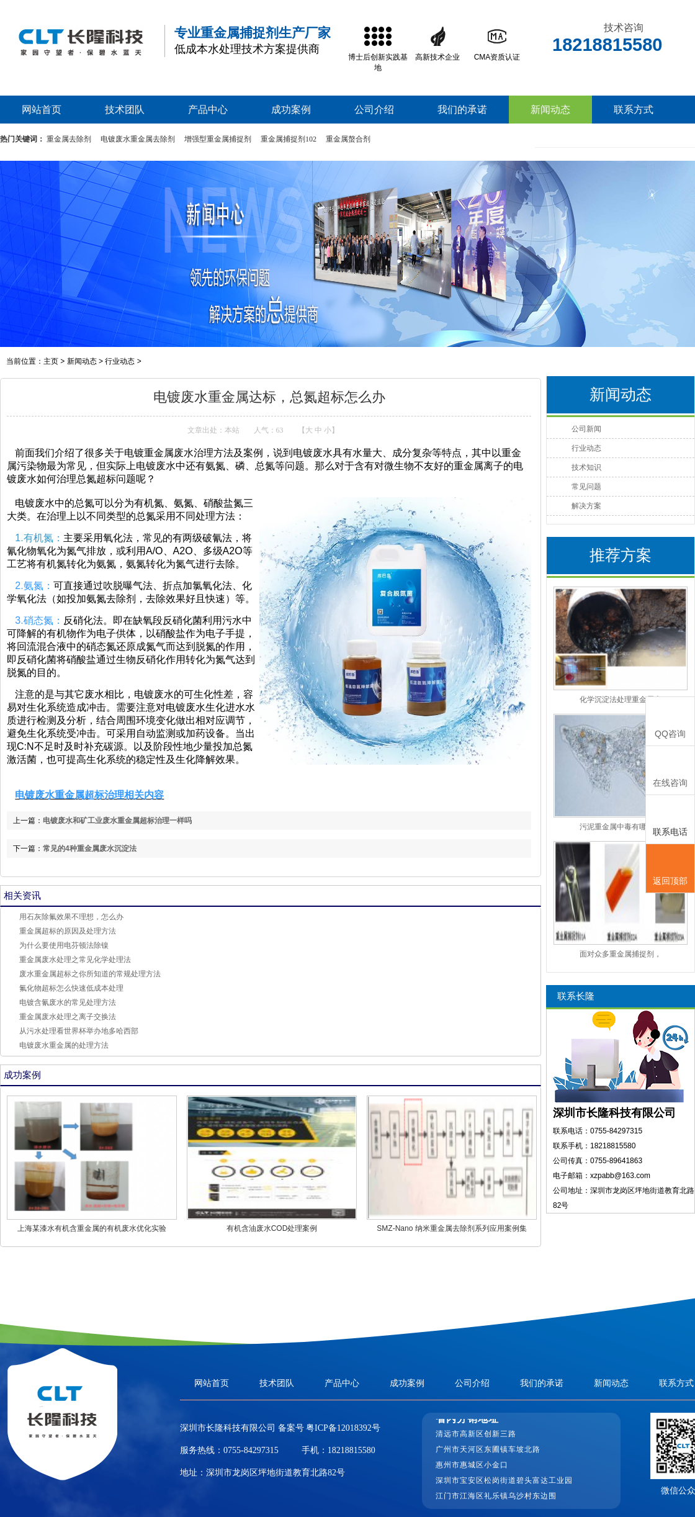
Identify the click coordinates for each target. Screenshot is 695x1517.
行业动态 (120, 361)
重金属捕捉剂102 (288, 139)
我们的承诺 (462, 109)
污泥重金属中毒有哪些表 (620, 826)
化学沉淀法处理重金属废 (620, 699)
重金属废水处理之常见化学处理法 (75, 959)
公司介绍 (374, 109)
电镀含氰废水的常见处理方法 (67, 1002)
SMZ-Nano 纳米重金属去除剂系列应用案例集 (451, 1228)
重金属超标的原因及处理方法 (67, 931)
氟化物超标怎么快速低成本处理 (71, 988)
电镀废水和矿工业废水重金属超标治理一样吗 (117, 820)
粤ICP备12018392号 (342, 1428)
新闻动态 (550, 109)
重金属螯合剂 (348, 139)
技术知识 (586, 467)
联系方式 (633, 109)
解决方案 (586, 506)
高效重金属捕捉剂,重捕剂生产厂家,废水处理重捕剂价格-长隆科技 (80, 41)
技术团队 (125, 109)
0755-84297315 (251, 1450)
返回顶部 (670, 869)
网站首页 (41, 109)
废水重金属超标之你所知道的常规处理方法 (90, 974)
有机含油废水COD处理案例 (272, 1228)
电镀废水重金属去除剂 (138, 139)
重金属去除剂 (69, 139)
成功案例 (291, 109)
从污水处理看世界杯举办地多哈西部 (78, 1031)
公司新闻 (586, 429)
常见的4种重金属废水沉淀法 (90, 848)
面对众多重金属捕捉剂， (620, 954)
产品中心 (208, 109)
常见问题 (586, 486)
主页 (50, 361)
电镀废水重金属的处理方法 (64, 1045)
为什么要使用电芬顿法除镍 (64, 945)
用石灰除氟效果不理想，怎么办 (71, 916)
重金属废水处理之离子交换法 (67, 1016)
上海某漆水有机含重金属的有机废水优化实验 (91, 1228)
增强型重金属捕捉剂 (217, 139)
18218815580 (351, 1450)
